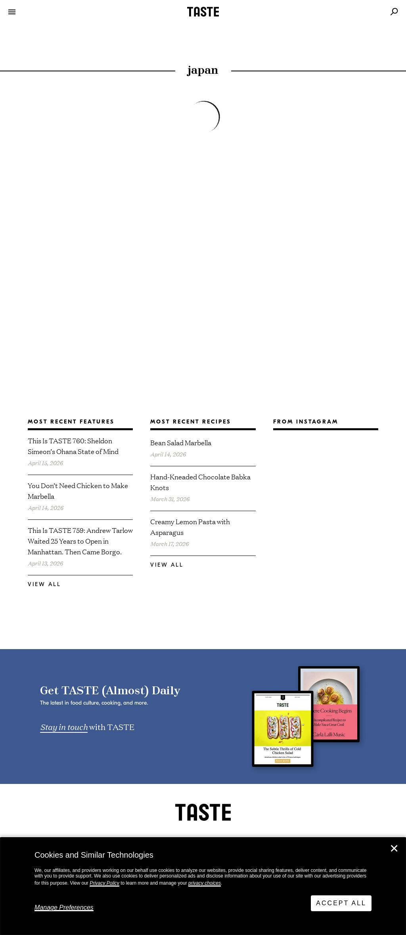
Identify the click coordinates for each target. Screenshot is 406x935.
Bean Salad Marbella (180, 442)
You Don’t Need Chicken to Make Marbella (78, 490)
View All (44, 584)
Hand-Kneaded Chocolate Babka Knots (200, 481)
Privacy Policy (104, 883)
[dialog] (203, 886)
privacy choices (204, 883)
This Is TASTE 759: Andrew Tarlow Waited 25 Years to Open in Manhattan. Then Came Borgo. (80, 540)
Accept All (341, 903)
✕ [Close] (394, 849)
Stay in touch (64, 726)
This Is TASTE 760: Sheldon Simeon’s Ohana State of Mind (73, 445)
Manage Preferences (64, 907)
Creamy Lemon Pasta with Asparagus (190, 526)
